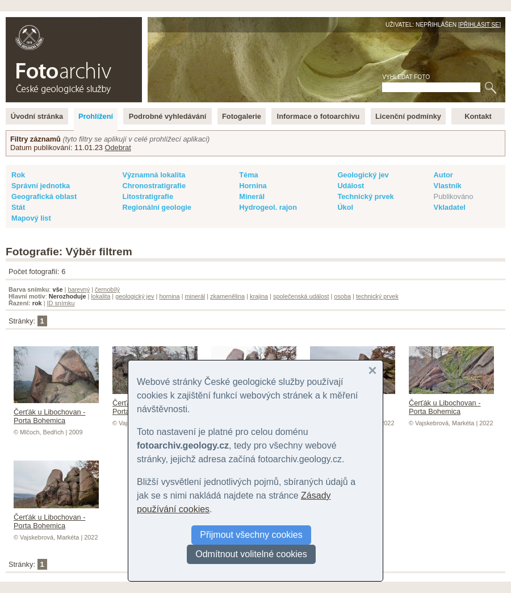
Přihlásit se (479, 25)
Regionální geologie (156, 207)
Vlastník (448, 185)
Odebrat (117, 147)
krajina (259, 296)
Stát (18, 207)
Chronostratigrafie (154, 185)
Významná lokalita (153, 175)
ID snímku (61, 303)
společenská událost (301, 296)
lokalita (100, 296)
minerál (195, 296)
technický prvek (377, 296)
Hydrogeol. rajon (268, 207)
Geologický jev (362, 175)
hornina (169, 296)
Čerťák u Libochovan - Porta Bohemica (56, 412)
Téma (248, 175)
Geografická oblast (44, 196)
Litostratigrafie (147, 196)
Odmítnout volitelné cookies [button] (251, 554)
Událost (350, 185)
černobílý (107, 289)
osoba (342, 296)
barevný (79, 289)
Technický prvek (365, 196)
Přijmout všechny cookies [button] (251, 535)
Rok (18, 175)
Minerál (252, 196)
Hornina (252, 185)
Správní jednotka (40, 185)
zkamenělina (227, 296)
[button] (372, 370)
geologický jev (134, 296)
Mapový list (31, 218)
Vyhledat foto (406, 77)
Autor (443, 175)
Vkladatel (450, 207)
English (128, 23)
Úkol (345, 207)
